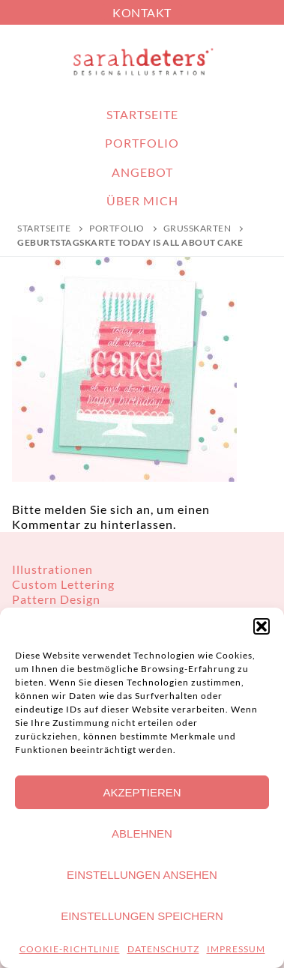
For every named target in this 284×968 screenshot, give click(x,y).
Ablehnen (142, 833)
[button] (261, 626)
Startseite (43, 228)
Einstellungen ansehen (142, 874)
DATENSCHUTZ (163, 949)
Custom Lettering (63, 584)
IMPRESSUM (236, 949)
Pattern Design (56, 599)
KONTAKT (142, 12)
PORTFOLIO (117, 228)
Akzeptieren (142, 792)
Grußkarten (197, 228)
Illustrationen (52, 569)
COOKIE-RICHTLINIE (69, 949)
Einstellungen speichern (142, 916)
